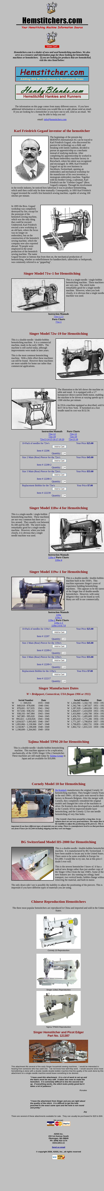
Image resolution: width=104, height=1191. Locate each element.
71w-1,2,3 (58, 316)
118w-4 (51, 557)
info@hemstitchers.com (55, 119)
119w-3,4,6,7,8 (58, 625)
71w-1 (58, 322)
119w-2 (51, 620)
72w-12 (52, 434)
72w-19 (52, 436)
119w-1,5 (58, 623)
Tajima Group (56, 756)
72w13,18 (73, 439)
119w (58, 615)
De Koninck (61, 790)
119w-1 (58, 617)
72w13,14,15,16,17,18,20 (52, 439)
